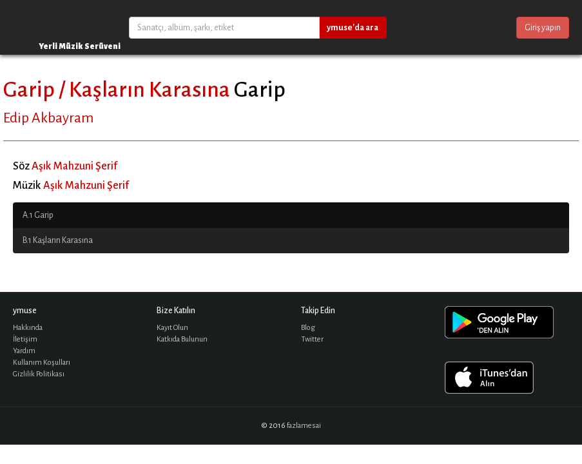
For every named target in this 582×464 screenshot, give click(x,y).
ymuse (51, 27)
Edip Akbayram (48, 118)
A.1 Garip (38, 215)
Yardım (24, 351)
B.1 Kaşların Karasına (58, 240)
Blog (308, 328)
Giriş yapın (543, 27)
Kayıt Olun (172, 328)
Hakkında (28, 328)
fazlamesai (304, 425)
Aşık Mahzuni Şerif (74, 166)
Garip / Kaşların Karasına (116, 89)
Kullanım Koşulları (41, 362)
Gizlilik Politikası (38, 374)
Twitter (312, 339)
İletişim (25, 339)
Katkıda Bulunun (182, 339)
